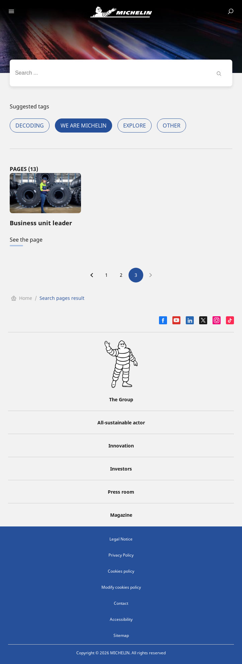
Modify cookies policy (121, 587)
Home (21, 298)
